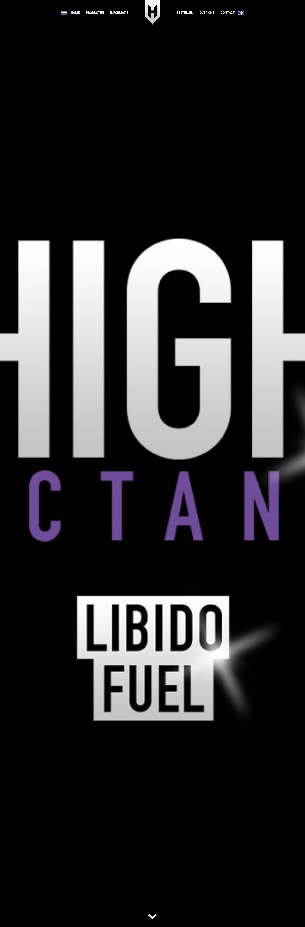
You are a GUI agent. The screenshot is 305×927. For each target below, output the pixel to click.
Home (75, 13)
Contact (228, 13)
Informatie (119, 13)
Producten (95, 13)
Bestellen (185, 13)
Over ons (207, 13)
